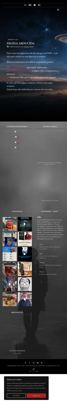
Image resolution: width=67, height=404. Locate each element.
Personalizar (16, 396)
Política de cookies (17, 390)
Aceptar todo (36, 396)
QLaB (37, 371)
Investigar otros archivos (21, 72)
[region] (26, 388)
